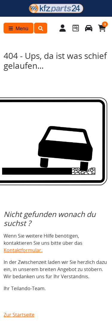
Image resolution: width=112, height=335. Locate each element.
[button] (40, 28)
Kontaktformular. (23, 250)
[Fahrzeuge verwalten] (88, 28)
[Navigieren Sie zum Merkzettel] (75, 28)
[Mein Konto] (62, 28)
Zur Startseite (19, 314)
